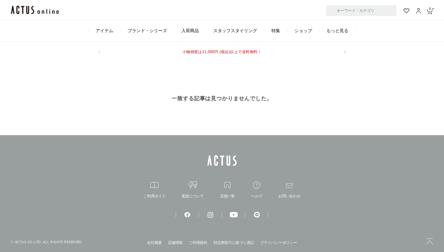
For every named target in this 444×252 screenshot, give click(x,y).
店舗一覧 (227, 190)
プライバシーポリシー (278, 242)
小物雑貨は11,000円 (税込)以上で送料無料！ (222, 52)
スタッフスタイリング (235, 30)
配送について (193, 189)
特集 (275, 30)
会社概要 (154, 242)
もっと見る (337, 30)
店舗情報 (175, 242)
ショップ (303, 30)
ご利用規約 (198, 242)
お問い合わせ (289, 190)
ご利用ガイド (155, 190)
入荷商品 (190, 30)
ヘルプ (256, 189)
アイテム (104, 30)
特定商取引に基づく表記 (234, 242)
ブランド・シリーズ (147, 30)
